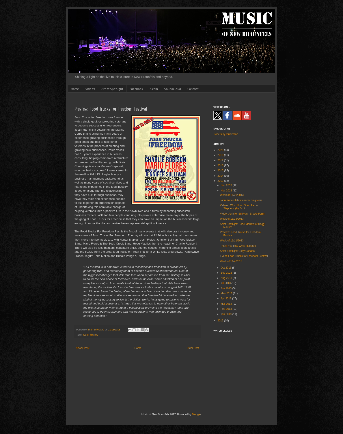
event (85, 335)
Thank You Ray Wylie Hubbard (238, 245)
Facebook (136, 89)
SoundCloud (172, 89)
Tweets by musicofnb (225, 134)
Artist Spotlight (112, 89)
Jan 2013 (226, 314)
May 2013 (227, 293)
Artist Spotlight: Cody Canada (237, 250)
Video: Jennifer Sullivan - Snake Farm (242, 213)
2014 (221, 175)
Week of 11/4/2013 (231, 261)
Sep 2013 (227, 272)
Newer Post (82, 348)
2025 (221, 150)
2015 (221, 170)
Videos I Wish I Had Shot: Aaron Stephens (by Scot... (239, 207)
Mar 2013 (227, 303)
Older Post (192, 348)
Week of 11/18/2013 (232, 218)
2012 (221, 320)
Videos (90, 89)
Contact (193, 89)
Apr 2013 (226, 298)
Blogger (196, 414)
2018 (221, 155)
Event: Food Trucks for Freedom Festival (244, 256)
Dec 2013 (227, 185)
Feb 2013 (227, 308)
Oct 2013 (226, 267)
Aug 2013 (227, 278)
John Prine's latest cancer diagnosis (241, 200)
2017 (221, 160)
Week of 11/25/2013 (232, 195)
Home (75, 89)
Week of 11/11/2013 (232, 240)
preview (94, 335)
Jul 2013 (226, 283)
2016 (221, 165)
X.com (153, 89)
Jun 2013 (226, 288)
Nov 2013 (227, 190)
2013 (221, 180)
